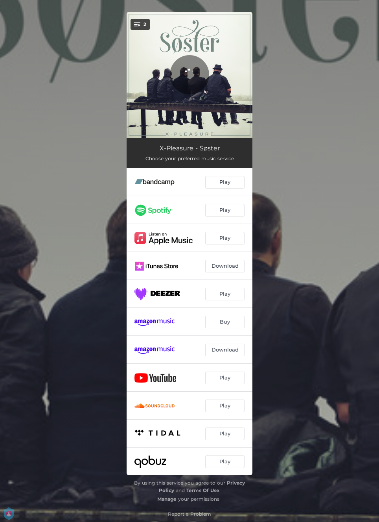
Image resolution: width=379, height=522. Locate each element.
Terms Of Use (202, 490)
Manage (167, 499)
